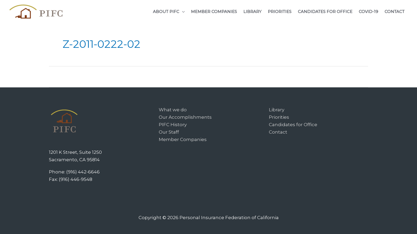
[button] (169, 11)
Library (276, 109)
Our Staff (169, 132)
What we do (173, 109)
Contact (278, 132)
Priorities (279, 117)
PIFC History (173, 124)
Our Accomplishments (185, 117)
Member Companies (183, 139)
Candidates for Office (293, 124)
